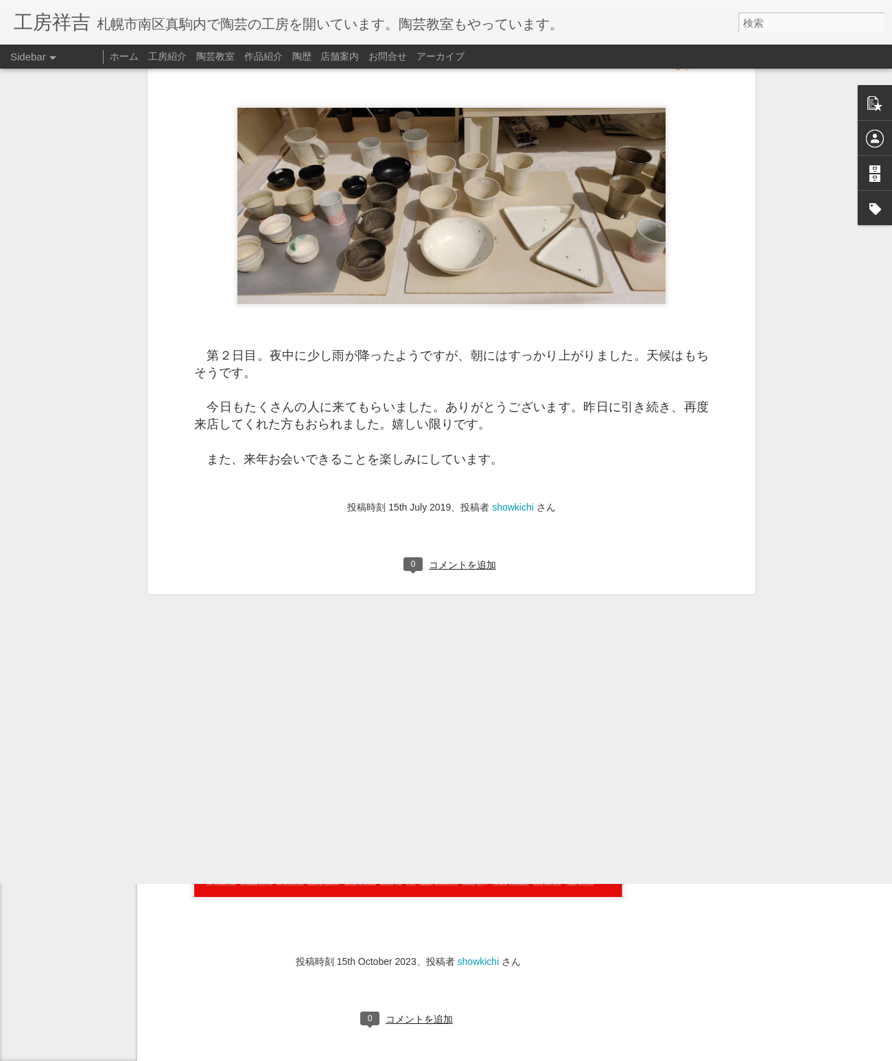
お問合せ (387, 56)
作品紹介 (263, 56)
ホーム (124, 56)
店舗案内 (339, 56)
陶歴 (302, 56)
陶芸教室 (215, 56)
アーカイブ (440, 56)
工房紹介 (167, 56)
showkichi (513, 336)
